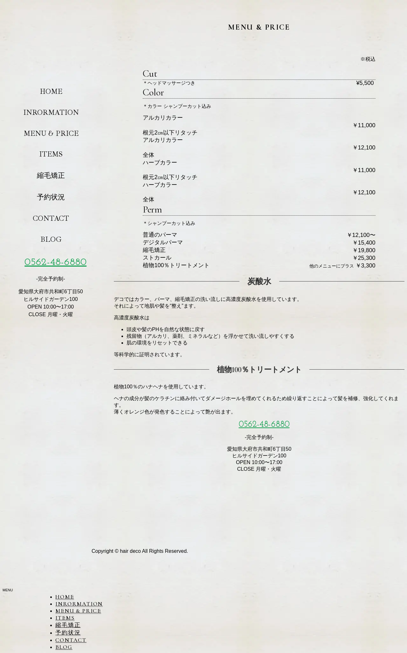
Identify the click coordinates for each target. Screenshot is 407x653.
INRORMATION (51, 112)
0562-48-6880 (55, 262)
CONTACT (51, 218)
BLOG (51, 239)
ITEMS (51, 154)
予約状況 (51, 197)
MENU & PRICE (51, 133)
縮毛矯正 (51, 175)
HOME (51, 91)
